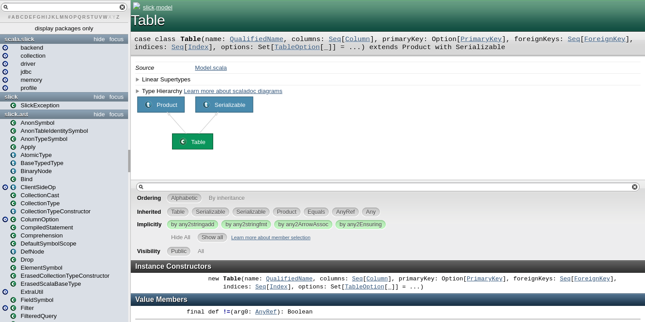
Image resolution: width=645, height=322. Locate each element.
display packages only (64, 28)
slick (11, 96)
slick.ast (16, 114)
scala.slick (19, 39)
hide (99, 39)
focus (116, 39)
